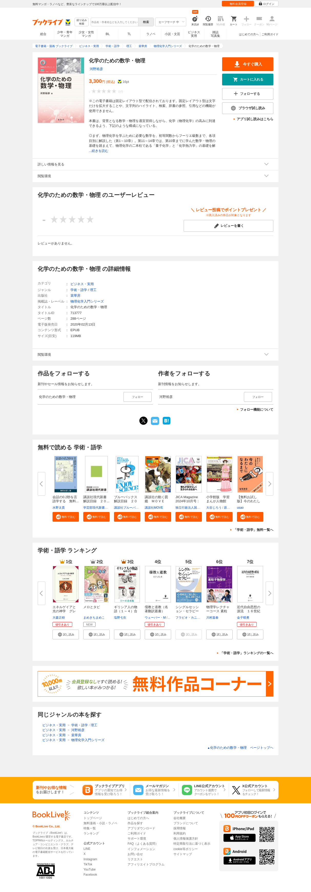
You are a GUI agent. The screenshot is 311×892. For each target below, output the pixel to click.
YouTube (90, 869)
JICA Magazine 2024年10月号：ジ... (187, 501)
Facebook (90, 874)
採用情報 (179, 828)
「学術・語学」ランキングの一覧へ (246, 653)
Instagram (90, 859)
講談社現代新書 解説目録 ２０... (96, 499)
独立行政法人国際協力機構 (193, 507)
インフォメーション (141, 849)
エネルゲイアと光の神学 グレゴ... (64, 611)
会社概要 (179, 818)
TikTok (88, 864)
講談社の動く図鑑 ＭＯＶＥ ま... (156, 501)
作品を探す (135, 823)
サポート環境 (137, 838)
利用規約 (179, 833)
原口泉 (228, 507)
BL (108, 34)
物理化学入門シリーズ (87, 301)
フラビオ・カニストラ (190, 617)
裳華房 (75, 295)
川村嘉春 (212, 617)
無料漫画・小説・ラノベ (100, 823)
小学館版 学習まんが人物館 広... (218, 501)
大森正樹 (59, 617)
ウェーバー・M (155, 617)
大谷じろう (214, 507)
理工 (93, 290)
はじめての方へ (249, 34)
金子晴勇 (243, 617)
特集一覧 (90, 828)
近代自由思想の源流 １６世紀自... (248, 611)
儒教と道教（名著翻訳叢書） (156, 609)
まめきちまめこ (94, 617)
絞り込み (82, 22)
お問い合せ (135, 854)
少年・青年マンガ (64, 34)
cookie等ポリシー (185, 849)
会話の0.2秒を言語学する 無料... (66, 499)
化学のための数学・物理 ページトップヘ (240, 748)
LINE (87, 849)
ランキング (91, 833)
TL (129, 34)
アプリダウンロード (141, 828)
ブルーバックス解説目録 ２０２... (125, 501)
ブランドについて (185, 823)
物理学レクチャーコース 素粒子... (218, 611)
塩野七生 (120, 617)
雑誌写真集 (215, 34)
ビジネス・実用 (82, 284)
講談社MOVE (154, 507)
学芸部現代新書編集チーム (101, 507)
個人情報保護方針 (185, 838)
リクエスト (135, 859)
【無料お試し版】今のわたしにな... (248, 501)
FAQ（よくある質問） (143, 843)
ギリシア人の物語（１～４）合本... (125, 611)
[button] (66, 517)
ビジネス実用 (194, 34)
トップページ (93, 818)
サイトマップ (182, 854)
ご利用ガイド (270, 34)
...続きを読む (98, 151)
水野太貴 (59, 507)
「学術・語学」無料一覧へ (253, 530)
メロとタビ (91, 607)
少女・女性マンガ (86, 34)
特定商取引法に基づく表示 (191, 843)
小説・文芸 (172, 34)
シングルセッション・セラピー (187, 609)
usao (240, 507)
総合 (43, 34)
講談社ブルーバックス (129, 507)
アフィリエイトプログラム (146, 864)
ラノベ (151, 34)
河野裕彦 (96, 69)
